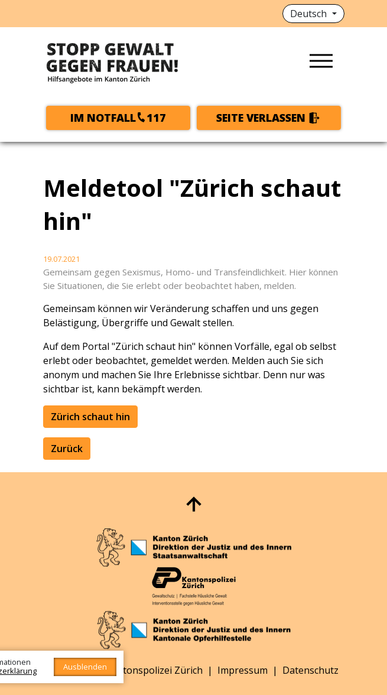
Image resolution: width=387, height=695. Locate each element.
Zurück (67, 448)
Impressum (242, 670)
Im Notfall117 (118, 118)
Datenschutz (310, 670)
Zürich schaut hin (90, 416)
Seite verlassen (260, 118)
